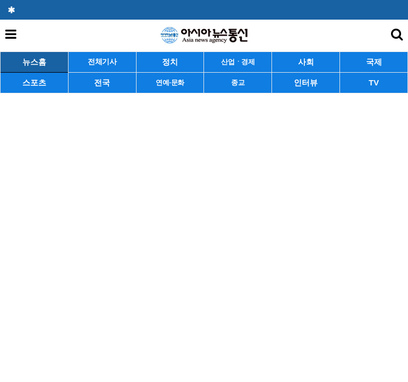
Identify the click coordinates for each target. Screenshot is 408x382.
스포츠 (34, 82)
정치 (170, 61)
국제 (374, 61)
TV (374, 82)
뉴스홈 (34, 61)
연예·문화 (170, 82)
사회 (306, 61)
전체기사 (102, 62)
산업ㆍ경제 (238, 62)
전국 (102, 82)
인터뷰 (306, 82)
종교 (237, 82)
